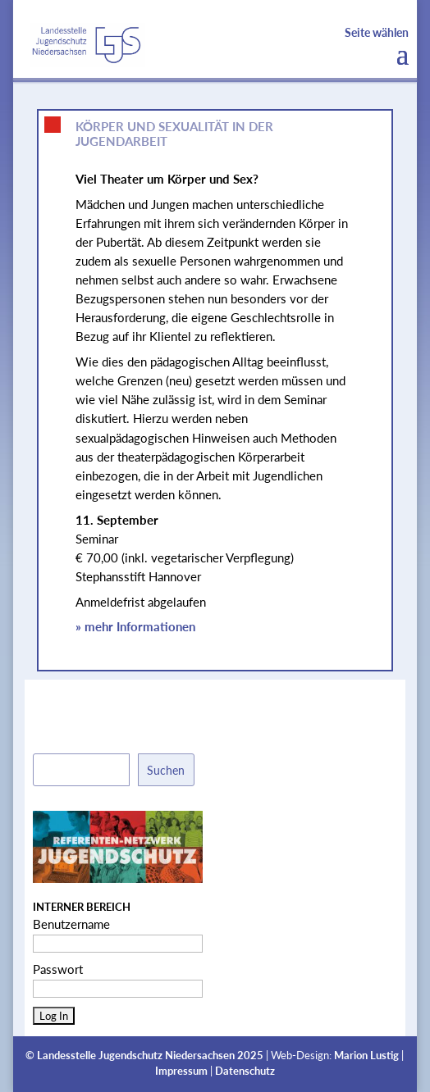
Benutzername (71, 924)
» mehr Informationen (135, 626)
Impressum (181, 1071)
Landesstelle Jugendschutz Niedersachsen (136, 1055)
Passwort (58, 969)
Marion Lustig (366, 1055)
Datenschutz (245, 1071)
